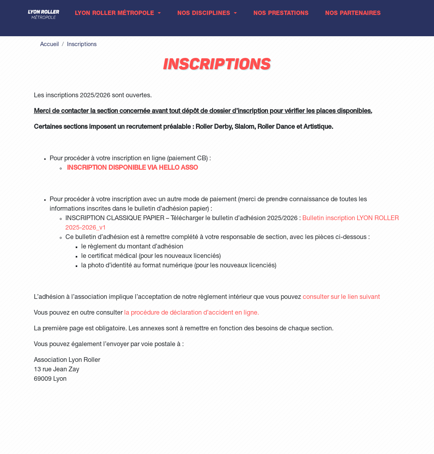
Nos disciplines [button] (204, 14)
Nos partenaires (353, 14)
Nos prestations (281, 14)
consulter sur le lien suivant (341, 298)
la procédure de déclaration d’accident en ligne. (191, 313)
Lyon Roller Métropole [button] (115, 14)
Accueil (49, 45)
